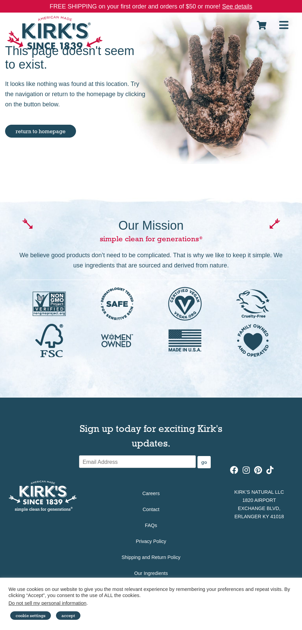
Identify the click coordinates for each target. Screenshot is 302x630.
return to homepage (40, 131)
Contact (151, 509)
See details (237, 6)
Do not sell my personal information (47, 603)
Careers (150, 493)
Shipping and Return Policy (151, 557)
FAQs (151, 525)
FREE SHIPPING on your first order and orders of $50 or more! (151, 6)
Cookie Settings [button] (30, 615)
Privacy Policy (151, 541)
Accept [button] (68, 615)
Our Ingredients (151, 573)
